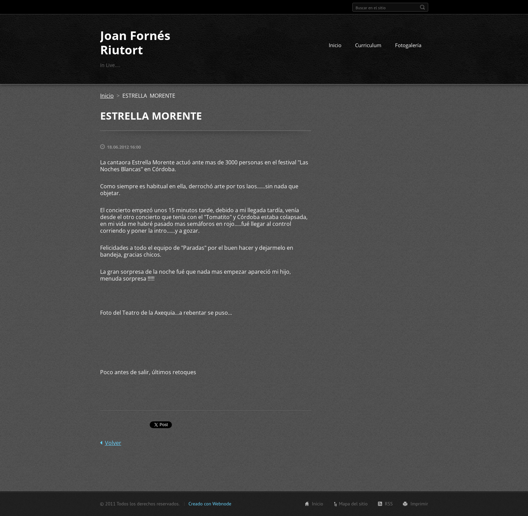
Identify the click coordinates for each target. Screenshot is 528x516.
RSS (389, 504)
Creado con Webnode (209, 504)
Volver (113, 443)
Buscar (422, 7)
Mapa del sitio (353, 504)
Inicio (335, 45)
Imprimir (419, 504)
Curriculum (368, 45)
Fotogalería (408, 45)
